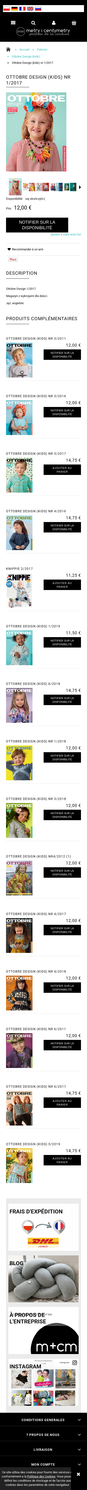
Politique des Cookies (41, 1476)
